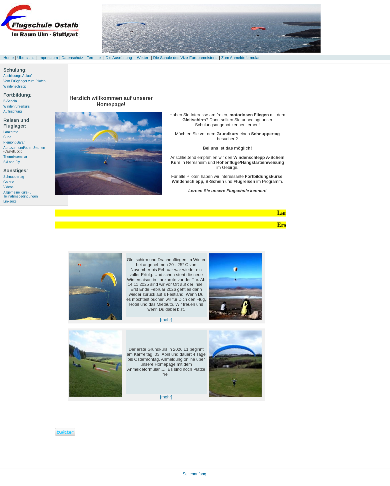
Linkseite (9, 201)
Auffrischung (12, 111)
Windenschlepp (14, 86)
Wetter (142, 57)
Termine (94, 57)
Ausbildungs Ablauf (17, 76)
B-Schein (10, 101)
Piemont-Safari (14, 142)
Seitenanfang (195, 474)
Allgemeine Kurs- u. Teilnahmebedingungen (20, 194)
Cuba (7, 137)
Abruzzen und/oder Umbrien (24, 150)
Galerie (8, 182)
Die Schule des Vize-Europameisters (185, 57)
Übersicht (25, 57)
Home (8, 57)
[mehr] (166, 319)
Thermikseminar (15, 157)
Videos (8, 187)
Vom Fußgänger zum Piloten (24, 81)
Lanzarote (10, 132)
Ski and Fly (11, 162)
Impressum (48, 57)
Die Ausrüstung (119, 57)
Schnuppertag (13, 177)
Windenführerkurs (16, 106)
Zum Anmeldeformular (240, 57)
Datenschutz (72, 57)
